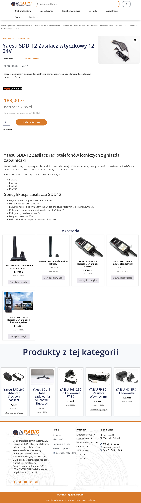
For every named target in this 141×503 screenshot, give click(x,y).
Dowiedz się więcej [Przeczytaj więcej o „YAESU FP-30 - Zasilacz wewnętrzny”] (98, 409)
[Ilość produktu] (6, 122)
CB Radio (95, 11)
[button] (135, 40)
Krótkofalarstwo (24, 11)
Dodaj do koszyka (31, 122)
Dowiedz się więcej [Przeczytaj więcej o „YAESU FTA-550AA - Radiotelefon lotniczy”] (122, 277)
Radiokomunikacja (72, 11)
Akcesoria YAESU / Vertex (75, 25)
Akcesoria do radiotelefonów (47, 25)
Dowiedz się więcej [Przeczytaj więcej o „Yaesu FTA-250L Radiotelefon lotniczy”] (53, 277)
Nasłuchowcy (48, 11)
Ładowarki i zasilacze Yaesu (101, 25)
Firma (19, 17)
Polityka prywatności (86, 500)
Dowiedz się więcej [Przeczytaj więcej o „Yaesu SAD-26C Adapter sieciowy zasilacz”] (14, 413)
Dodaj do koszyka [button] (18, 282)
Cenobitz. (69, 500)
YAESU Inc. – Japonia (30, 58)
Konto (33, 17)
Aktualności (112, 10)
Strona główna (8, 25)
